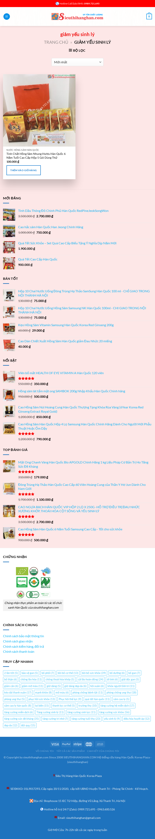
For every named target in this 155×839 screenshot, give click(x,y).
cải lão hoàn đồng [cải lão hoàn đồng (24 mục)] (90, 679)
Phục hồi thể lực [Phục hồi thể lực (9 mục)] (70, 699)
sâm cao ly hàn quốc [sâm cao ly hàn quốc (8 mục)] (17, 705)
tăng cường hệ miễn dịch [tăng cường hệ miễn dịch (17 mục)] (117, 705)
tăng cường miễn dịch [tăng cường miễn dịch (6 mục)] (18, 712)
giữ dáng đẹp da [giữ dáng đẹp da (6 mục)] (75, 686)
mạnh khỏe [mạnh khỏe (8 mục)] (43, 692)
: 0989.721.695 (91, 3)
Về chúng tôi (45, 751)
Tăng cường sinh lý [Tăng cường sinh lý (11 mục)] (50, 712)
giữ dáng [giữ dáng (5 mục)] (54, 686)
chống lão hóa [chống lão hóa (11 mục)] (31, 679)
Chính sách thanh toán (18, 651)
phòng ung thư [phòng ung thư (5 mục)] (14, 699)
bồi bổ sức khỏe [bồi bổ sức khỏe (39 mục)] (94, 673)
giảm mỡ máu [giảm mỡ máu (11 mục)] (32, 686)
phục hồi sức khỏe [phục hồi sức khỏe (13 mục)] (41, 699)
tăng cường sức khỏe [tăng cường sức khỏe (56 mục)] (114, 712)
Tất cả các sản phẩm (71, 751)
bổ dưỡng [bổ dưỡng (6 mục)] (117, 673)
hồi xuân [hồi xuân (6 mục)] (97, 686)
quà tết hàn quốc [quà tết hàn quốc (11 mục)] (97, 699)
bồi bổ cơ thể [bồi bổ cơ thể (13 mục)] (68, 673)
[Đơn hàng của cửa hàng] (77, 62)
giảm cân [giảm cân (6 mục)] (11, 686)
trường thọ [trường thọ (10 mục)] (88, 705)
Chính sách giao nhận (18, 641)
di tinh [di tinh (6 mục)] (112, 679)
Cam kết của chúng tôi (103, 751)
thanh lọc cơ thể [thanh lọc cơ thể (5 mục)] (63, 705)
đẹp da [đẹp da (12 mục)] (10, 725)
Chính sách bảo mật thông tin (23, 636)
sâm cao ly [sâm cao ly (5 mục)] (121, 699)
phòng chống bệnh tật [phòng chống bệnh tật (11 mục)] (87, 692)
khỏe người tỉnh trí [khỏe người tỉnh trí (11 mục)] (121, 686)
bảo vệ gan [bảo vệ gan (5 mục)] (30, 673)
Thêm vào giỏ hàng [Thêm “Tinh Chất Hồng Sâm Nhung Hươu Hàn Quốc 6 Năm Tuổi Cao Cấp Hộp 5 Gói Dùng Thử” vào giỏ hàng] (23, 170)
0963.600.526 (106, 809)
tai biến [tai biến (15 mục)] (42, 705)
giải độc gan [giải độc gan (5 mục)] (130, 679)
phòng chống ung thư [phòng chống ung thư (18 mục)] (121, 692)
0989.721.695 (86, 809)
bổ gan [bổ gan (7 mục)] (134, 673)
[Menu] (6, 16)
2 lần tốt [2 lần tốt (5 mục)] (11, 673)
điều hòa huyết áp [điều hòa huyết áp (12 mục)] (136, 718)
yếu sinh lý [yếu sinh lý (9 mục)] (112, 718)
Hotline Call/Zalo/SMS (71, 3)
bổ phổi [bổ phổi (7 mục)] (48, 673)
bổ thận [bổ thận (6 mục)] (10, 679)
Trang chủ (56, 42)
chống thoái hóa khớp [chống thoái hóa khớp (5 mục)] (60, 679)
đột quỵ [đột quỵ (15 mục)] (28, 725)
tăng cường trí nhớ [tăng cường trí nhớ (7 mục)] (55, 718)
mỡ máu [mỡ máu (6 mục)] (62, 692)
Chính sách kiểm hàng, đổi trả (23, 646)
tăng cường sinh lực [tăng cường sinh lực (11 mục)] (81, 712)
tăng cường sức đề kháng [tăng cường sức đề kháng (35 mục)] (21, 718)
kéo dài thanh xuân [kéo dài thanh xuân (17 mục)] (17, 692)
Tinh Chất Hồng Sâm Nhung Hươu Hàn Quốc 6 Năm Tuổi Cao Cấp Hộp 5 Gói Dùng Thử (36, 155)
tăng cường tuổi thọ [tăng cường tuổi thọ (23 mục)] (86, 718)
